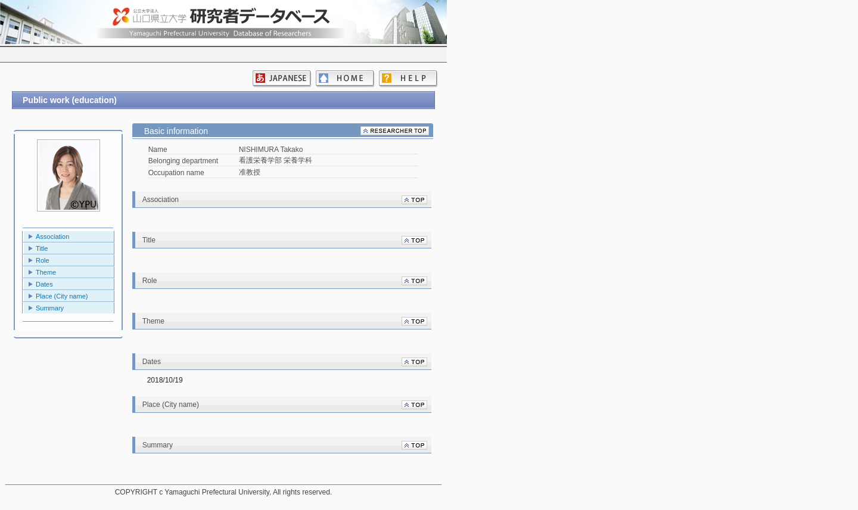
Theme (46, 272)
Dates (44, 284)
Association (52, 236)
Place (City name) (62, 296)
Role (42, 260)
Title (42, 248)
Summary (50, 308)
